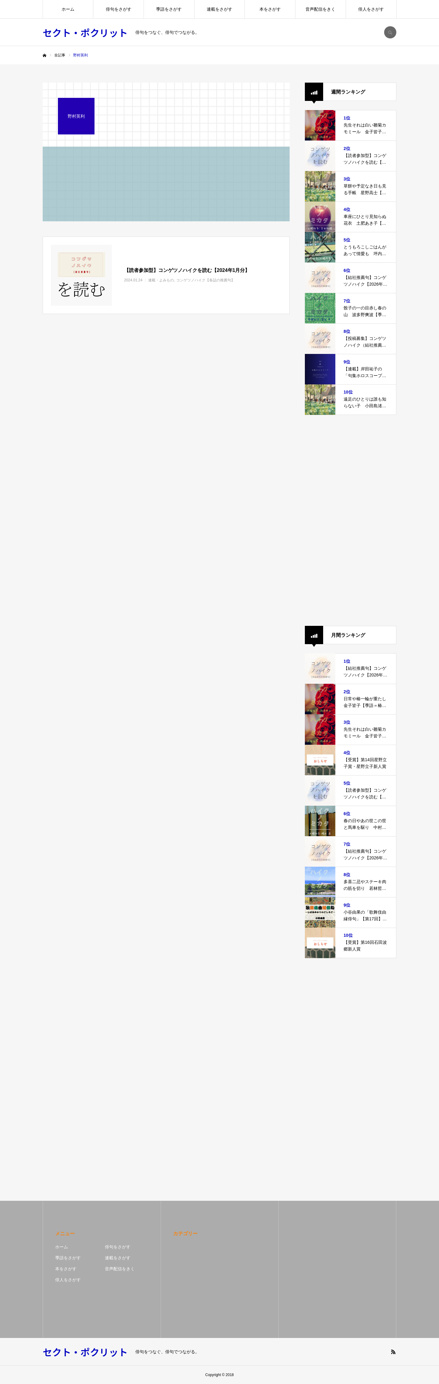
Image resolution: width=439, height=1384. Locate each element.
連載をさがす (219, 9)
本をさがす (270, 9)
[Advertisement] (350, 520)
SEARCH (390, 32)
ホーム (68, 9)
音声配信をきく (320, 9)
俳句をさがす (118, 9)
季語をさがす (169, 9)
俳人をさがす (371, 9)
